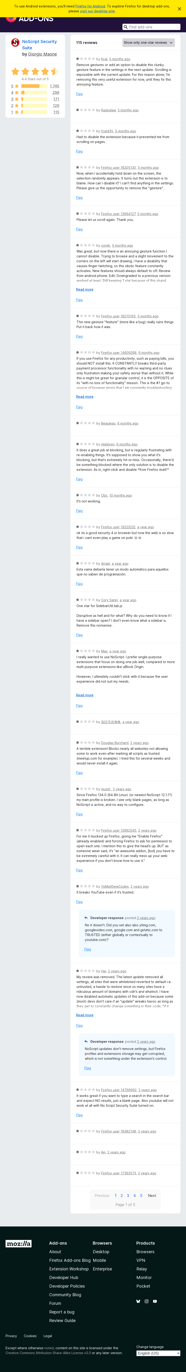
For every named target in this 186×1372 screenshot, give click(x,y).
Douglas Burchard (114, 743)
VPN (140, 1260)
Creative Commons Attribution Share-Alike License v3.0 (48, 1353)
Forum (55, 1303)
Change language (150, 1347)
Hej (103, 971)
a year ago (145, 527)
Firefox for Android (90, 6)
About (55, 1251)
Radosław (108, 110)
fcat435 (107, 131)
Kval (104, 59)
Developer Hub (63, 1277)
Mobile (99, 1260)
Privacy (11, 1336)
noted (49, 1348)
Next (152, 1195)
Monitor (144, 1277)
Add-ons (58, 1243)
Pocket (143, 1286)
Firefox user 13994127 (118, 214)
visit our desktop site (97, 11)
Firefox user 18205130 (118, 167)
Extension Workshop (69, 1268)
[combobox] (151, 27)
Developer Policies (67, 1286)
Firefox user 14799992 (119, 1090)
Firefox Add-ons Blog (70, 1260)
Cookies (30, 1336)
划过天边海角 (111, 722)
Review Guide (62, 1320)
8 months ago (127, 444)
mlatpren (108, 444)
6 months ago (149, 353)
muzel (106, 789)
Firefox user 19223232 (118, 527)
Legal (48, 1336)
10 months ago (120, 495)
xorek (105, 245)
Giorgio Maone (42, 54)
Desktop (101, 1251)
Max (104, 651)
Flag (79, 94)
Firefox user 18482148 (118, 1131)
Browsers (145, 1251)
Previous (102, 1195)
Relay (141, 1268)
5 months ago (119, 59)
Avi (103, 1152)
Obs (104, 495)
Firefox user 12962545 (118, 830)
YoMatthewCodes (115, 886)
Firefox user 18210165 (118, 316)
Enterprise (102, 1268)
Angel (105, 563)
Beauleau (108, 423)
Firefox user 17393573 (118, 1173)
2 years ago (139, 743)
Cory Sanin (109, 600)
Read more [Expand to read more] (84, 289)
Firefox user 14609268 (119, 353)
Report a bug (61, 1311)
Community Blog (65, 1294)
